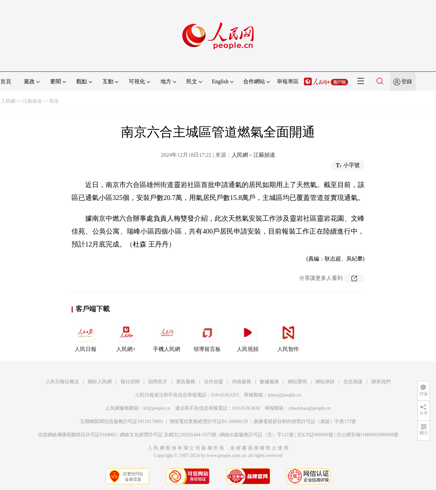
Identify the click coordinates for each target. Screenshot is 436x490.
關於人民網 (100, 381)
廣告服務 (185, 381)
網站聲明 (297, 381)
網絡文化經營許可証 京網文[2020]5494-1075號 (168, 434)
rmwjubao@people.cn (310, 408)
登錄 (406, 81)
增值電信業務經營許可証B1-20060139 (208, 421)
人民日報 (85, 336)
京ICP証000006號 (315, 434)
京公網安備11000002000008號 (367, 434)
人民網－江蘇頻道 (253, 155)
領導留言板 (207, 336)
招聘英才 (157, 381)
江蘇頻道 (32, 101)
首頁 (5, 81)
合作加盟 (213, 381)
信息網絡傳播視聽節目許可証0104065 (77, 434)
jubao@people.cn (284, 395)
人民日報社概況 (62, 381)
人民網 (8, 101)
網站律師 (324, 381)
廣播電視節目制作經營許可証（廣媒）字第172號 (304, 421)
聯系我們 (380, 381)
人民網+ (126, 336)
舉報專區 (288, 81)
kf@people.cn (156, 408)
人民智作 (288, 336)
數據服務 (269, 381)
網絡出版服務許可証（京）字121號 (257, 434)
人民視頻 (248, 336)
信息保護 (352, 381)
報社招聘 (130, 381)
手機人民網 (166, 336)
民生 (54, 101)
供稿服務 (241, 381)
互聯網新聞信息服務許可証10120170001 (122, 421)
